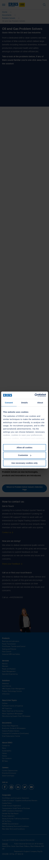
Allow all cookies (24, 447)
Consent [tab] (9, 402)
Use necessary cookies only (24, 463)
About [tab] (40, 402)
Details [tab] (24, 402)
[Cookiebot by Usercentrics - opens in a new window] (35, 395)
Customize (24, 455)
